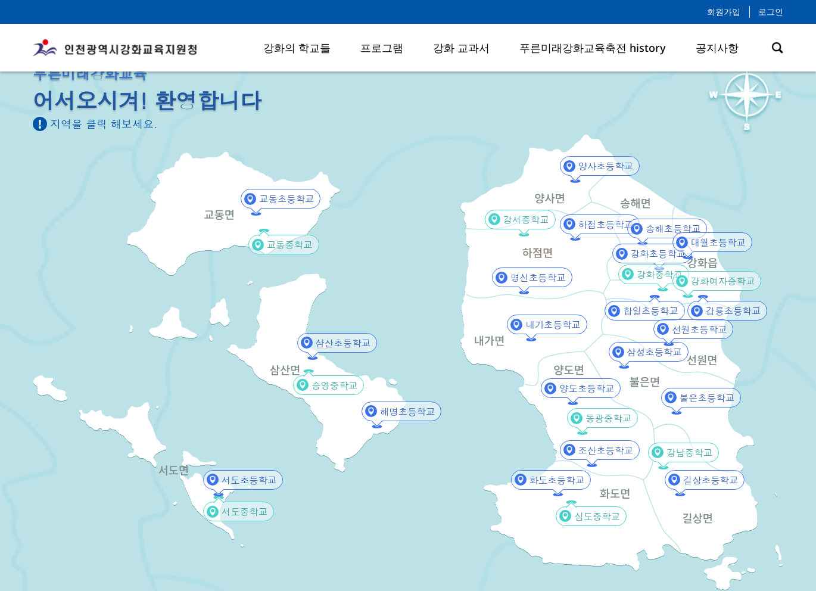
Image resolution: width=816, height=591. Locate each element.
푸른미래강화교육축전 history (592, 48)
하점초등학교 (599, 224)
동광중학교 (603, 418)
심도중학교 (592, 516)
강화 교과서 (461, 48)
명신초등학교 (531, 278)
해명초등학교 (401, 411)
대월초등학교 (712, 243)
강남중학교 (684, 452)
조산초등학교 (599, 450)
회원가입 (723, 11)
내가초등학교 (546, 325)
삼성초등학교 (648, 352)
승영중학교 (329, 385)
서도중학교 (239, 512)
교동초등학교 (280, 199)
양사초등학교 (599, 166)
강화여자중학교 (716, 281)
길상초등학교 (704, 480)
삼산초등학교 (337, 343)
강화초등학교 (652, 254)
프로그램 (381, 48)
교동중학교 (285, 245)
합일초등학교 (644, 311)
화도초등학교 (551, 480)
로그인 (770, 11)
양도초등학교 (580, 389)
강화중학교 (654, 274)
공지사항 (717, 48)
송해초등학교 (667, 229)
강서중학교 (521, 219)
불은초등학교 (701, 398)
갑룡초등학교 (727, 311)
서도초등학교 (243, 480)
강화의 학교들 (297, 48)
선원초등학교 (693, 329)
